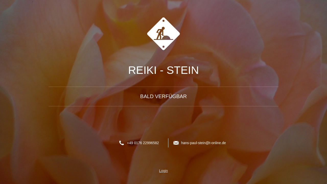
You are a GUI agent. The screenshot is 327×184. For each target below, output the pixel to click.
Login (163, 171)
